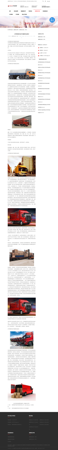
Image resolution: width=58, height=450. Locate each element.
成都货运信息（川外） (42, 39)
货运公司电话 (24, 14)
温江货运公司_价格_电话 (44, 424)
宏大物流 (17, 14)
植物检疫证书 (23, 11)
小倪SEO (33, 448)
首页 (10, 11)
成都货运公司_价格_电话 (33, 419)
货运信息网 (16, 11)
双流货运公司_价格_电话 (44, 422)
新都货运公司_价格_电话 (44, 419)
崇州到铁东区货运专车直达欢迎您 (43, 88)
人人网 (24, 403)
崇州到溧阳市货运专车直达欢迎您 (43, 83)
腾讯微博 (21, 403)
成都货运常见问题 (11, 439)
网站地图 (48, 1)
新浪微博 (17, 403)
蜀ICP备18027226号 (41, 448)
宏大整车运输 (10, 29)
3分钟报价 (11, 14)
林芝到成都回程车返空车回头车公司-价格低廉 (20, 408)
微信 (26, 403)
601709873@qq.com (46, 55)
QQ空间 (14, 403)
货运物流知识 (45, 11)
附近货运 (30, 11)
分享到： (28, 403)
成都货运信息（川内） (33, 23)
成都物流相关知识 (11, 436)
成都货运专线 (37, 11)
